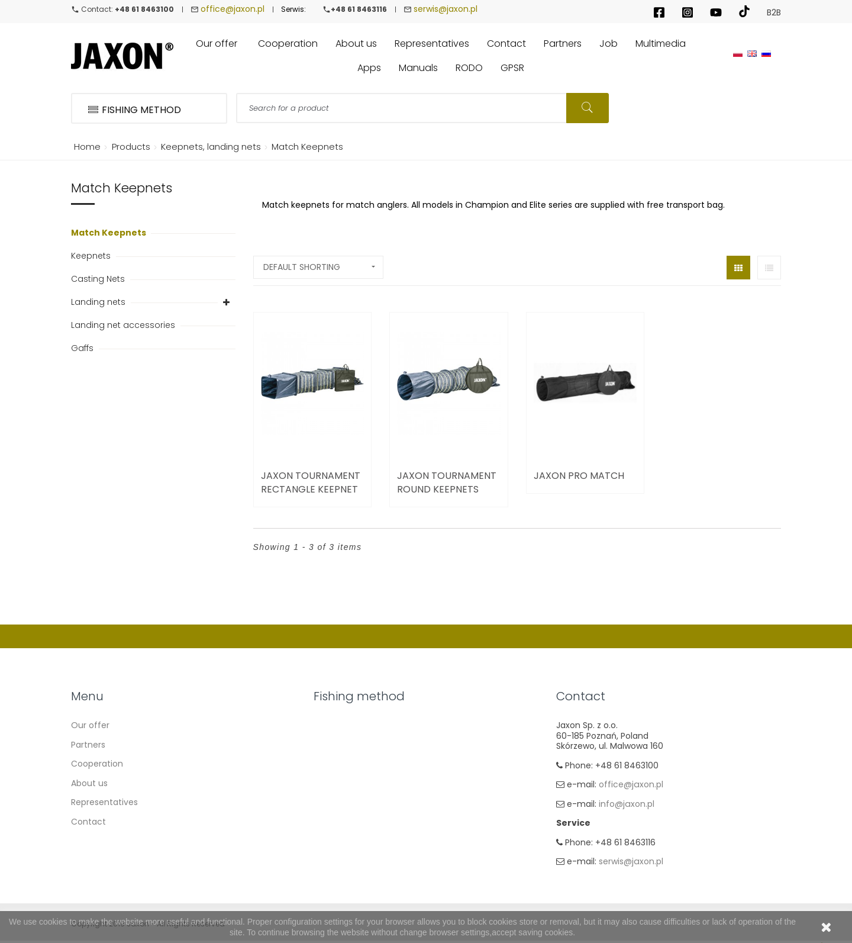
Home (85, 146)
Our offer (90, 725)
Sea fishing (336, 802)
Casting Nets (99, 279)
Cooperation (97, 764)
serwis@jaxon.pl (445, 9)
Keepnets (92, 256)
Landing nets (99, 302)
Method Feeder (345, 783)
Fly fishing (334, 822)
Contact (88, 822)
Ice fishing (335, 841)
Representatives (104, 802)
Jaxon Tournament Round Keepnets (446, 482)
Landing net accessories (124, 325)
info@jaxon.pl (626, 804)
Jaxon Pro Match (579, 475)
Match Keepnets (109, 233)
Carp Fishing (339, 764)
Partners (88, 745)
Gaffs (83, 348)
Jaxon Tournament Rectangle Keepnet (310, 482)
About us (89, 783)
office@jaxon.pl (232, 9)
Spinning (331, 725)
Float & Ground (345, 745)
